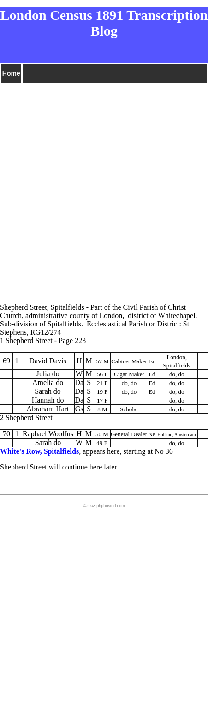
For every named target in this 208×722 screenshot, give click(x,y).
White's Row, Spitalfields (39, 451)
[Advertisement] (104, 188)
